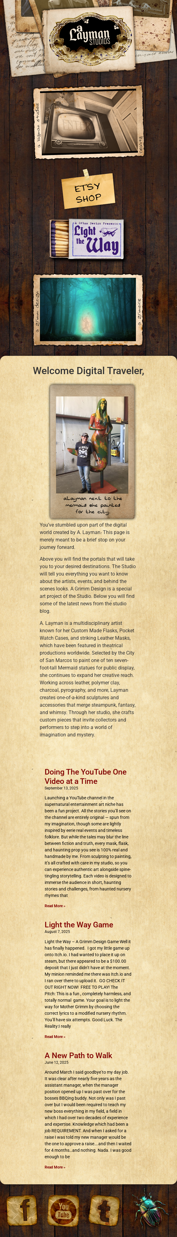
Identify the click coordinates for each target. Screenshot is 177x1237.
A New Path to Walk (78, 1055)
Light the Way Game (79, 924)
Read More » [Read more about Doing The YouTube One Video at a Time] (55, 906)
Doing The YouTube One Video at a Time (85, 776)
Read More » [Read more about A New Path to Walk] (55, 1167)
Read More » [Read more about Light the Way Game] (55, 1037)
